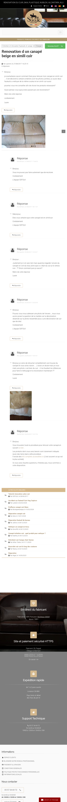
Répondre (8, 110)
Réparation (12, 553)
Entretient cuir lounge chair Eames (21, 540)
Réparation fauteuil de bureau (19, 520)
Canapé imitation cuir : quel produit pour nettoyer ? (26, 533)
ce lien (21, 448)
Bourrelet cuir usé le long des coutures (22, 547)
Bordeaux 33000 (43, 616)
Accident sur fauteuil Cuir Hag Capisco (22, 501)
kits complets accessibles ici (33, 457)
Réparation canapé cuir (16, 514)
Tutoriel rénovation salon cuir (19, 494)
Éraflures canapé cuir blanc (18, 507)
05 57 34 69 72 (12, 790)
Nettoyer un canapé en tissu (18, 527)
